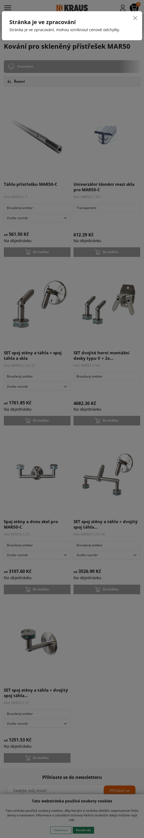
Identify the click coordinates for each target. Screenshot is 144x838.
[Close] (135, 18)
